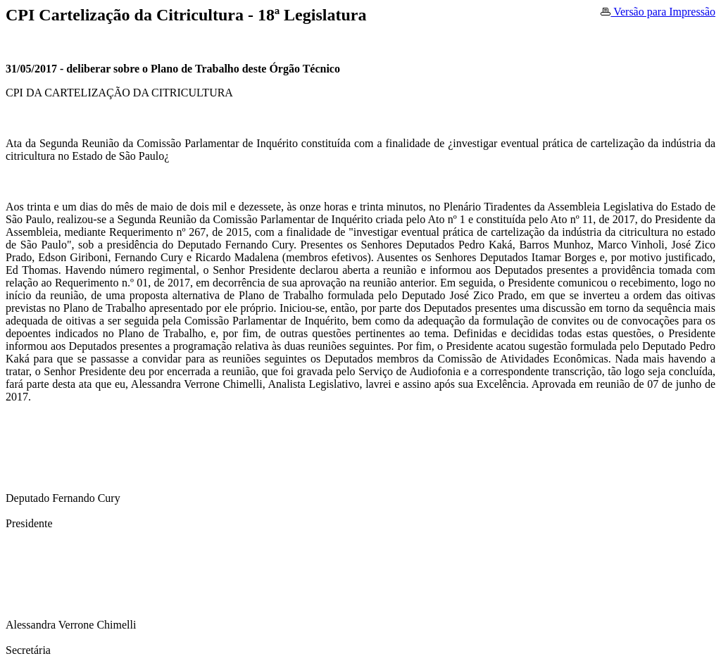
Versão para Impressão (658, 12)
